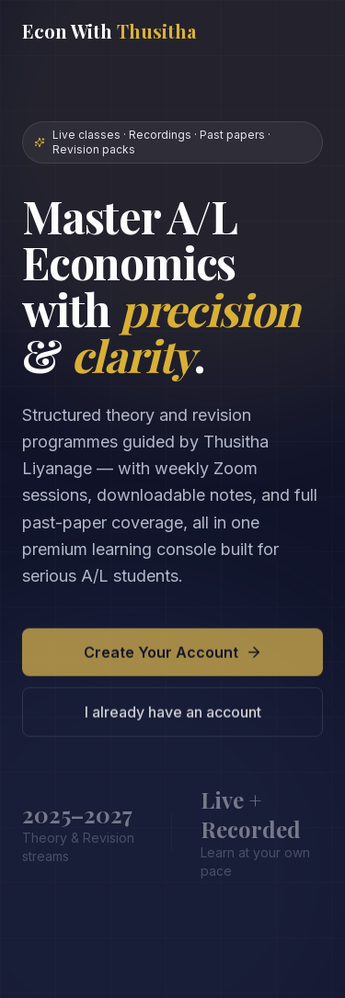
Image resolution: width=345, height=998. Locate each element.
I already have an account (173, 716)
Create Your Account (173, 656)
